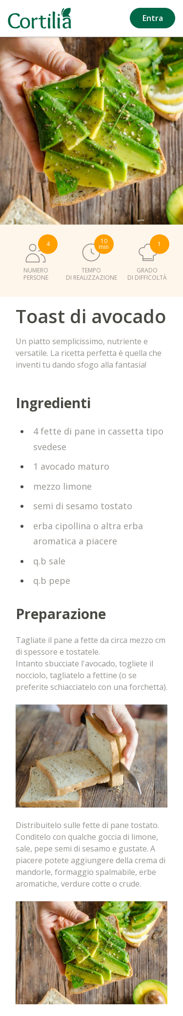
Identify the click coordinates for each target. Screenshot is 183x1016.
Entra (152, 18)
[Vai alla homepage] (39, 18)
